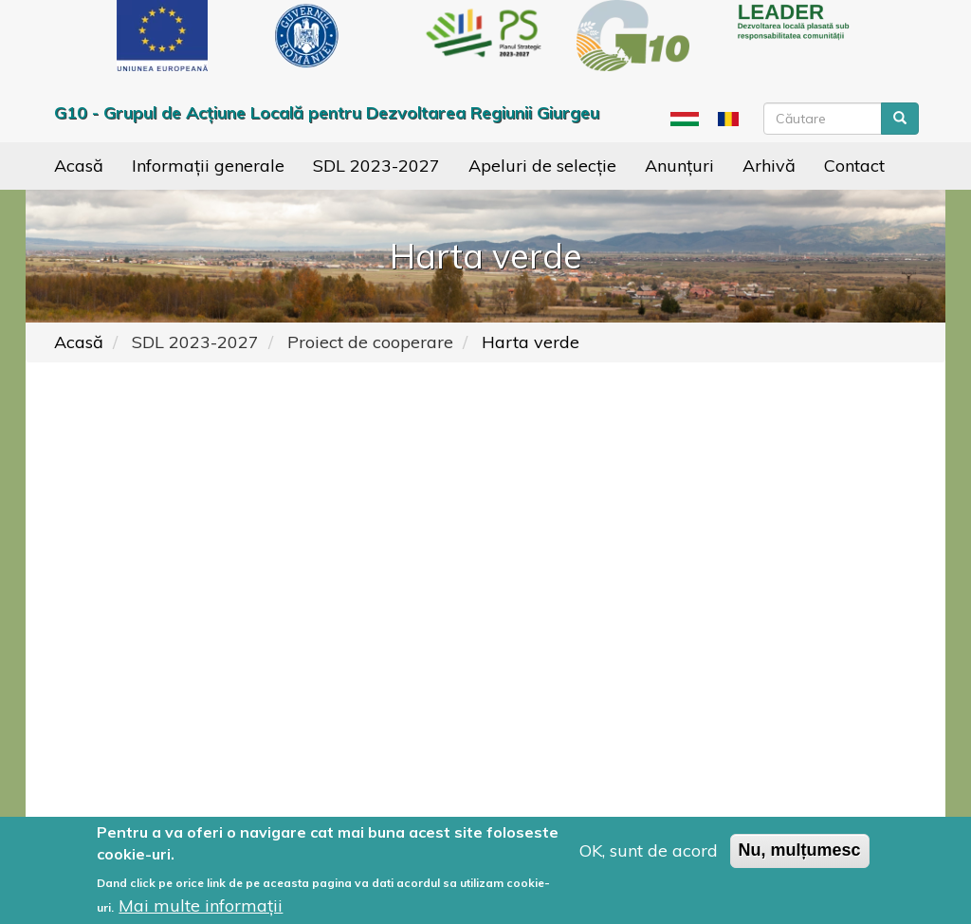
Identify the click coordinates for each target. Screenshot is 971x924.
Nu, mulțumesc (800, 850)
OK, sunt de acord (648, 850)
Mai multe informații (201, 905)
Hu (684, 119)
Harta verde (530, 342)
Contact (854, 165)
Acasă (78, 165)
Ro (729, 119)
